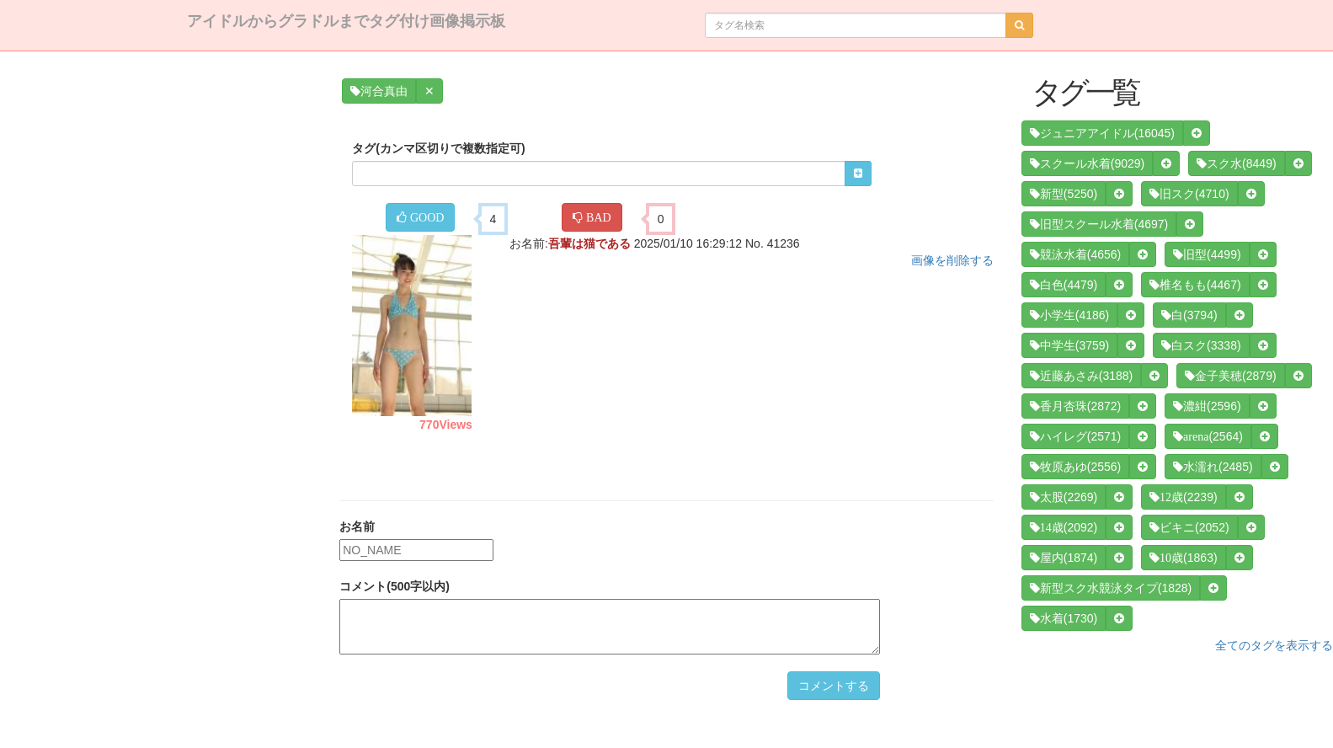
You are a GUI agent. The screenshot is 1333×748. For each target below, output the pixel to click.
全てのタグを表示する (1274, 645)
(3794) (1189, 315)
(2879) (1230, 375)
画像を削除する (952, 260)
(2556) (1075, 466)
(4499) (1206, 254)
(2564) (1208, 436)
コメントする (833, 685)
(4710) (1189, 193)
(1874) (1063, 557)
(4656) (1075, 254)
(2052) (1189, 527)
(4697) (1099, 224)
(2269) (1063, 497)
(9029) (1087, 163)
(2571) (1075, 436)
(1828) (1111, 588)
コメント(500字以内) (394, 586)
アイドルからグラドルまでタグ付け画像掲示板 (346, 21)
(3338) (1200, 345)
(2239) (1183, 497)
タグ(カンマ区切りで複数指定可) (438, 148)
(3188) (1081, 375)
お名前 (357, 526)
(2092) (1063, 527)
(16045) (1102, 133)
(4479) (1063, 284)
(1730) (1063, 618)
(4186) (1069, 315)
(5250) (1063, 193)
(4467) (1194, 284)
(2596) (1206, 406)
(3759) (1069, 345)
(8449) (1236, 163)
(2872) (1075, 406)
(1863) (1183, 557)
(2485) (1212, 466)
